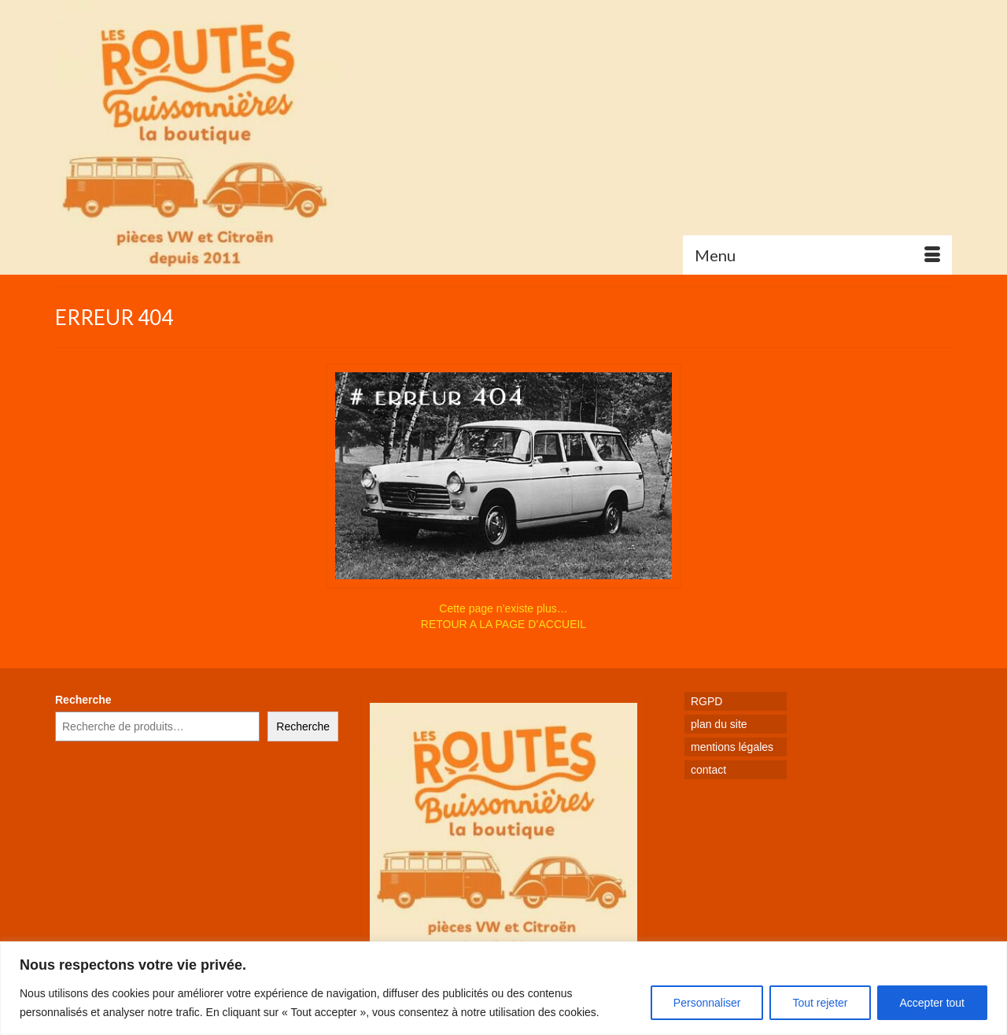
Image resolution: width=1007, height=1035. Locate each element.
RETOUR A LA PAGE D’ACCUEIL (503, 624)
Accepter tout (932, 1002)
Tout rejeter (819, 1002)
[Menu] (817, 255)
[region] (503, 988)
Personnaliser (707, 1002)
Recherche (83, 699)
